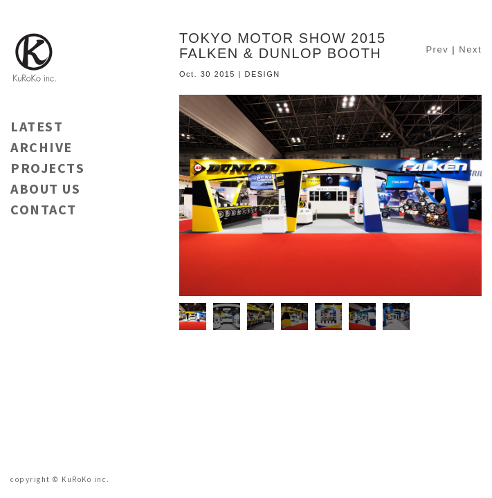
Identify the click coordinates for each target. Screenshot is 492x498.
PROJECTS (47, 167)
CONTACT (43, 209)
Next (470, 49)
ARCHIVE (41, 147)
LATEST (36, 126)
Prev (437, 49)
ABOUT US (45, 188)
